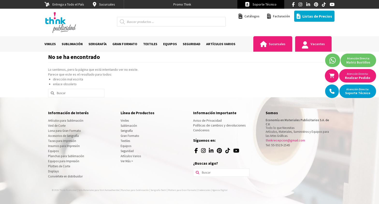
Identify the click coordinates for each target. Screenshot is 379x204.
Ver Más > (127, 161)
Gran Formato (130, 136)
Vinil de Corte (57, 126)
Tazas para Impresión (62, 141)
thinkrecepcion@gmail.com (285, 140)
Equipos (53, 151)
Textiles (125, 141)
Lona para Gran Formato (64, 131)
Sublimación (129, 126)
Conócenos (201, 130)
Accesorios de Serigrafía (63, 136)
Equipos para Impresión (63, 161)
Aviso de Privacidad (207, 120)
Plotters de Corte (59, 166)
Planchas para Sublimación (66, 156)
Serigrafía (127, 131)
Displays (53, 171)
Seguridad (127, 151)
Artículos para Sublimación (65, 121)
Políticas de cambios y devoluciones (219, 125)
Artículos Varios (131, 156)
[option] (182, 4)
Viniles (125, 121)
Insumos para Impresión (64, 146)
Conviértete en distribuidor (65, 176)
